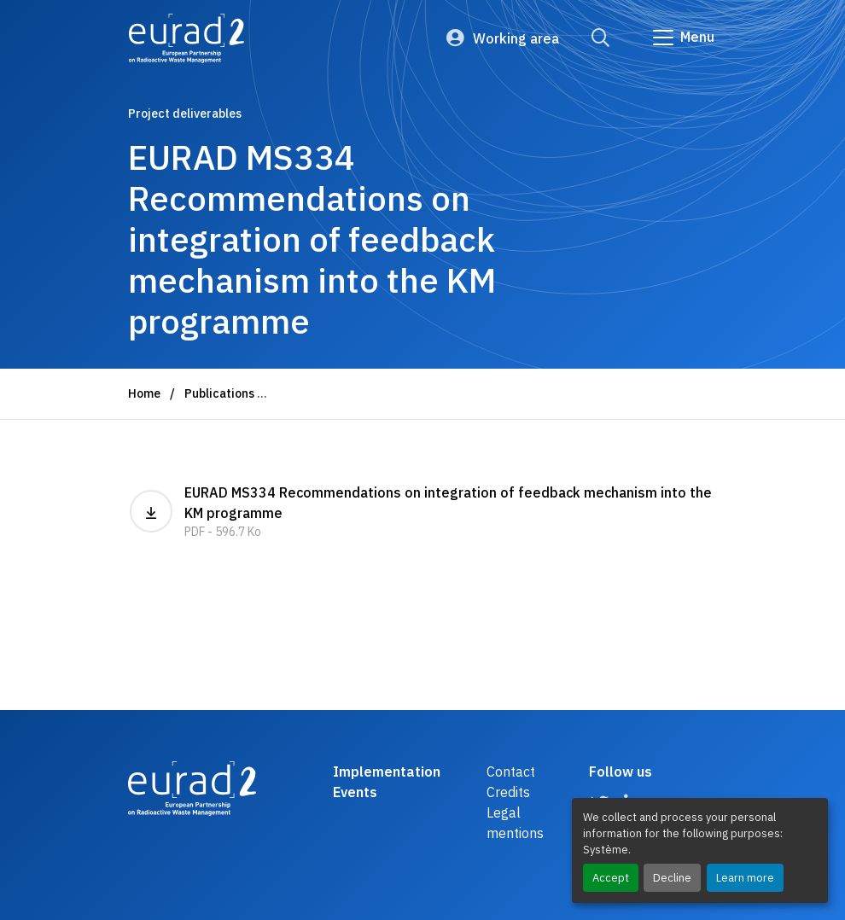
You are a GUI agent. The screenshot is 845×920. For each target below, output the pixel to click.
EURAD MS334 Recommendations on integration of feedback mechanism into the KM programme (422, 512)
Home (144, 393)
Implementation (386, 771)
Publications (219, 393)
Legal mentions (515, 822)
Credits (508, 792)
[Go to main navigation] (682, 37)
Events (355, 792)
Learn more (745, 878)
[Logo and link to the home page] (186, 38)
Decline (672, 878)
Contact (511, 771)
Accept (610, 878)
